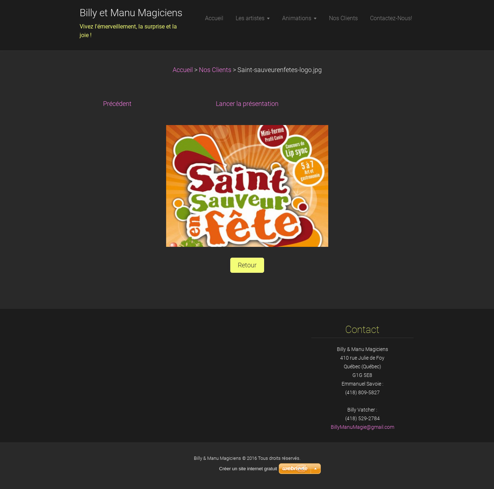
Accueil (183, 70)
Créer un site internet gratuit (248, 468)
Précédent (117, 103)
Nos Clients (215, 70)
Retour (247, 265)
